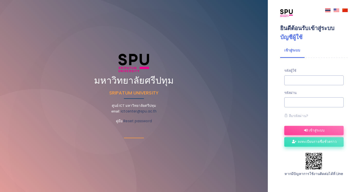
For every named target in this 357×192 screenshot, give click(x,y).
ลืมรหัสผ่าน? (296, 116)
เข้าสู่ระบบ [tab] (292, 50)
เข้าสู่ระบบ (314, 130)
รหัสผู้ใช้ (290, 70)
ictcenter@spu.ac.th (139, 111)
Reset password (137, 121)
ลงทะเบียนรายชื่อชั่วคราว (314, 141)
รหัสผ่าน (290, 92)
